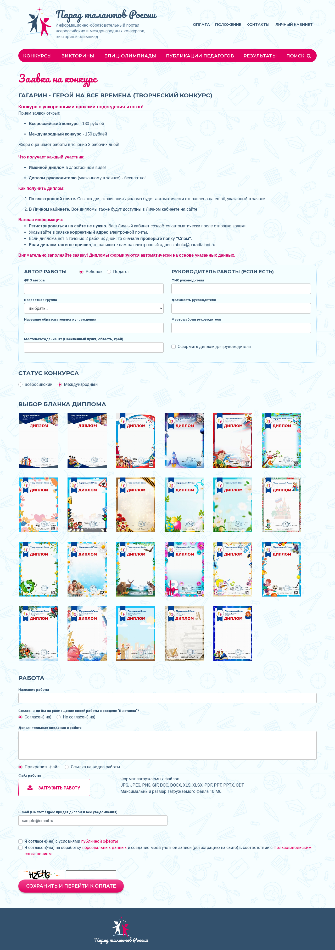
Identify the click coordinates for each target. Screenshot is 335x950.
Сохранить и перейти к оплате (71, 886)
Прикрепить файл (42, 766)
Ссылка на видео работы (95, 766)
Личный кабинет (294, 24)
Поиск (299, 55)
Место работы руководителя (196, 319)
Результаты (260, 55)
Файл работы (29, 775)
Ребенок (94, 271)
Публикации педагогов (200, 55)
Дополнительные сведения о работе (50, 728)
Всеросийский (38, 384)
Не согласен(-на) (79, 717)
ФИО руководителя (187, 280)
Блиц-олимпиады (130, 55)
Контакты (258, 24)
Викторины (77, 55)
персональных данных (104, 847)
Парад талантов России (105, 14)
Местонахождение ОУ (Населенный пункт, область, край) (73, 339)
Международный (81, 384)
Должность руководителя (193, 300)
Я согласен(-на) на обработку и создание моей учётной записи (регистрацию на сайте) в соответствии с (168, 850)
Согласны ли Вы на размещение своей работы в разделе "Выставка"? (78, 711)
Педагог (121, 271)
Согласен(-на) (38, 717)
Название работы (33, 690)
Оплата (201, 24)
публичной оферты (99, 841)
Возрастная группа (40, 300)
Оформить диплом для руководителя (214, 346)
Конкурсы (37, 55)
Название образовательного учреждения (60, 319)
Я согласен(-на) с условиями (71, 841)
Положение (228, 24)
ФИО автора (34, 280)
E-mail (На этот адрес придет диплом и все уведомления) (68, 812)
